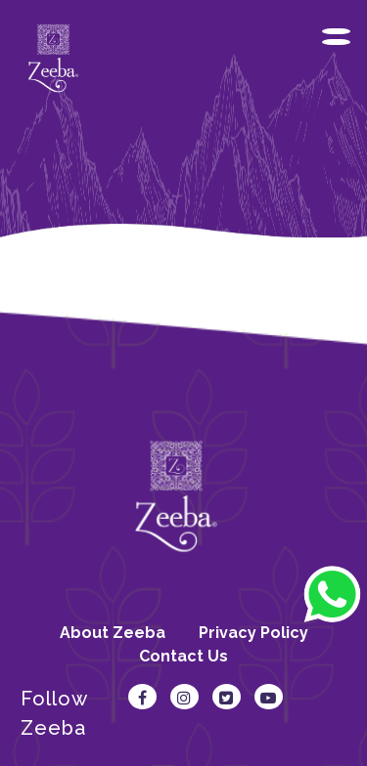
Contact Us (183, 656)
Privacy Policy (253, 632)
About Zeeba (112, 632)
